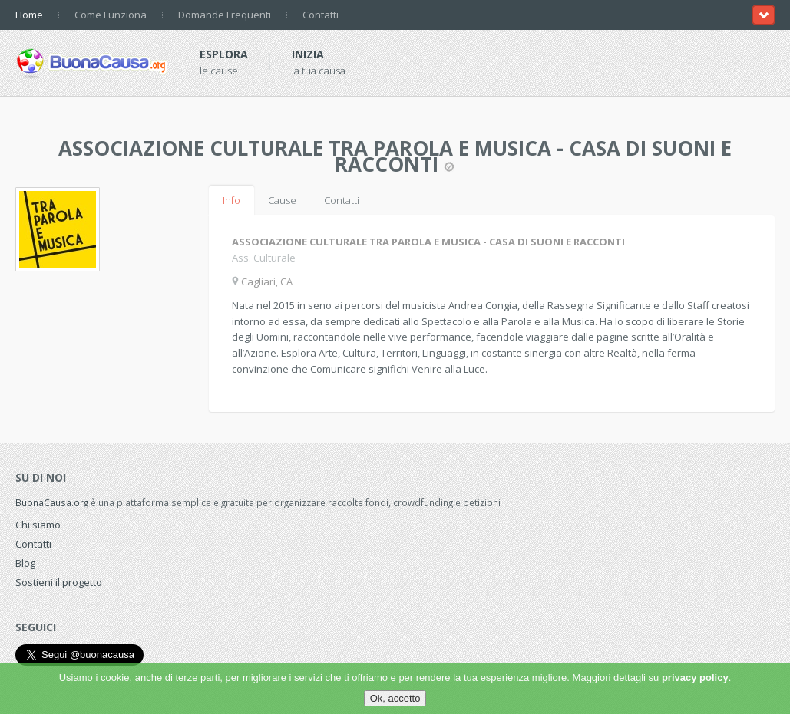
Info (231, 200)
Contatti (320, 14)
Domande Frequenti (224, 14)
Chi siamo (38, 524)
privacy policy (695, 677)
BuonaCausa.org (51, 502)
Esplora (224, 54)
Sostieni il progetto (58, 582)
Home (29, 14)
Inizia (308, 54)
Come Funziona (110, 14)
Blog (25, 563)
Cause (282, 200)
